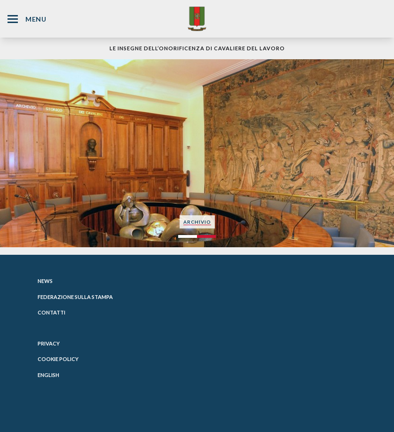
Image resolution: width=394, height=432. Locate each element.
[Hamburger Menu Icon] (12, 19)
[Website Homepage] (197, 18)
